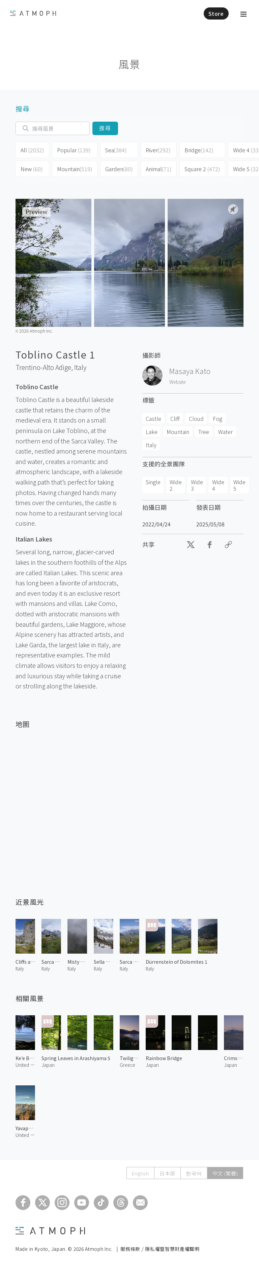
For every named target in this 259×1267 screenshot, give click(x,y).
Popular (74, 150)
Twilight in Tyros (129, 1058)
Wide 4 (218, 485)
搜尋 (105, 128)
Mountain (74, 169)
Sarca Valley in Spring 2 (129, 961)
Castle (153, 418)
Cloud (196, 418)
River (158, 150)
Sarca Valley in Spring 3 (51, 961)
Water (225, 432)
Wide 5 (239, 485)
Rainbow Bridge (164, 1058)
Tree (203, 432)
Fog (217, 418)
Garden (119, 169)
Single (153, 482)
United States (25, 1064)
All (32, 150)
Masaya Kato (189, 371)
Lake (151, 432)
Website (177, 381)
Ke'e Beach (25, 1058)
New (32, 169)
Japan (48, 1064)
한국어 (193, 1173)
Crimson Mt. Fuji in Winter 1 (233, 1058)
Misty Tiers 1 (77, 961)
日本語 (166, 1173)
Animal (159, 169)
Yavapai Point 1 (25, 1128)
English (138, 1173)
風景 (129, 63)
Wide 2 (176, 485)
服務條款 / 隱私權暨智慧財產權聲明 (160, 1248)
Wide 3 (197, 485)
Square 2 (202, 169)
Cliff (175, 418)
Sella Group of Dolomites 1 (103, 961)
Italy (80, 367)
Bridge (198, 150)
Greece (127, 1064)
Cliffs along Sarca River (25, 961)
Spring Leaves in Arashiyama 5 (75, 1058)
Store (216, 13)
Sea (116, 150)
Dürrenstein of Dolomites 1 (176, 961)
